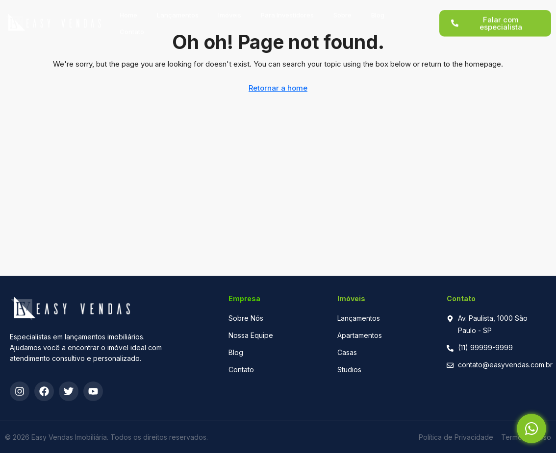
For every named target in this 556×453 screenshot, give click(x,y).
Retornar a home (278, 88)
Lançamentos (178, 10)
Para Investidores (287, 10)
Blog (377, 10)
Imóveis (229, 10)
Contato (132, 27)
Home (128, 10)
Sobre (342, 10)
